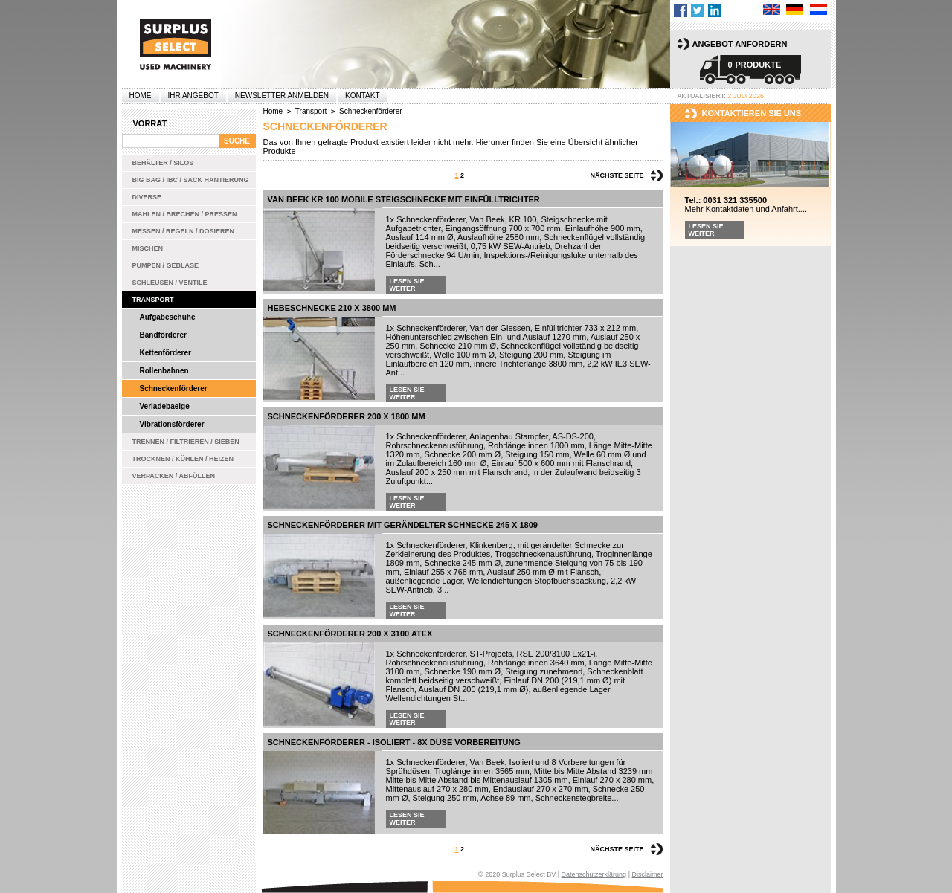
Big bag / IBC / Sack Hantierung (190, 180)
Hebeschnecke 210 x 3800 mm (332, 307)
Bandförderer (163, 335)
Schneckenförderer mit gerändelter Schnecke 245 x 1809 (403, 524)
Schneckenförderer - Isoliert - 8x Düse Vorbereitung (394, 742)
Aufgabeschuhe (168, 317)
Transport (153, 299)
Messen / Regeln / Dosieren (183, 231)
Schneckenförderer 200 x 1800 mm (346, 416)
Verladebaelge (165, 406)
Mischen (148, 248)
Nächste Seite (616, 175)
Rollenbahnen (164, 371)
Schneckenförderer (174, 388)
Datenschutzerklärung (594, 874)
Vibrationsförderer (172, 424)
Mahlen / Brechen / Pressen (184, 214)
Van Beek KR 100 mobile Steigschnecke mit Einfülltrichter (404, 199)
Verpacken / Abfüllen (174, 476)
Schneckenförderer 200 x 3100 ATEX (350, 633)
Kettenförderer (165, 353)
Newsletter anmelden (282, 95)
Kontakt (362, 95)
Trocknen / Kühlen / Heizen (183, 458)
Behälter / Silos (163, 163)
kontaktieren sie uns (752, 113)
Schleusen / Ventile (170, 282)
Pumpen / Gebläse (165, 265)
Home (140, 95)
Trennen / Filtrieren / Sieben (185, 441)
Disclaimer (647, 874)
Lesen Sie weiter (407, 284)
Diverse (147, 197)
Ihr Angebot (193, 95)
